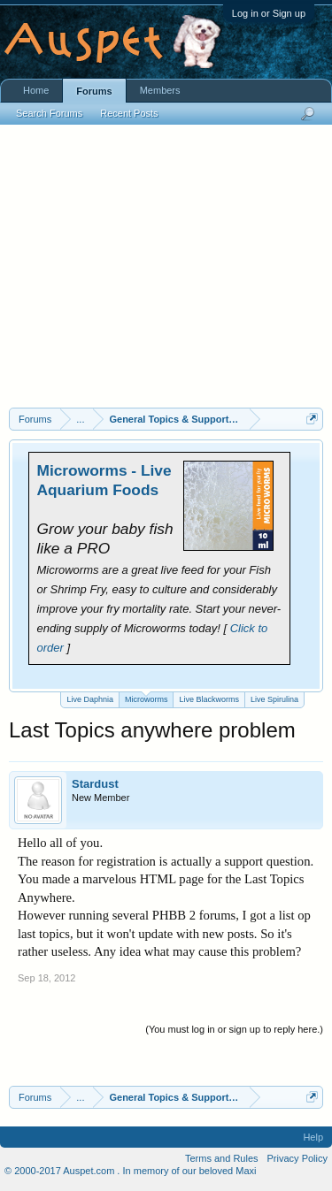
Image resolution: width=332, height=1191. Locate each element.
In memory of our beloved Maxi (189, 1170)
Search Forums (49, 113)
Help (313, 1137)
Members (160, 90)
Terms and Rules (222, 1158)
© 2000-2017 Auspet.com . (62, 1170)
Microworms (146, 698)
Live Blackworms (209, 699)
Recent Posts (129, 113)
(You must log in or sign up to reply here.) (234, 1029)
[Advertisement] (166, 275)
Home (36, 90)
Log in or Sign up (268, 13)
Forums (94, 91)
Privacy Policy (297, 1158)
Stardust (95, 783)
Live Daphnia (89, 699)
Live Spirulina (274, 699)
